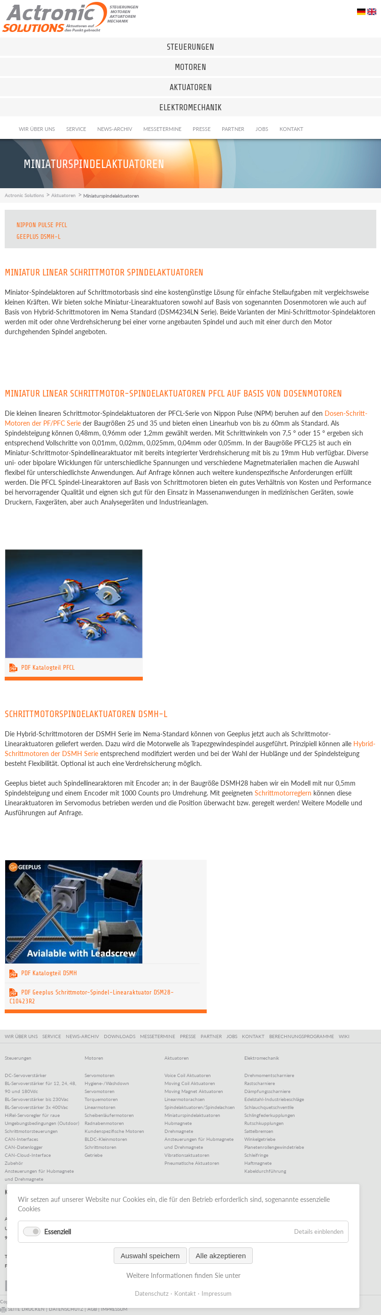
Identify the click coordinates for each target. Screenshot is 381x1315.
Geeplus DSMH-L (38, 236)
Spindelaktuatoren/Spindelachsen (199, 1107)
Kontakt (291, 129)
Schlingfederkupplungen (269, 1115)
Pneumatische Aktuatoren (191, 1163)
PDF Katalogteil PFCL (42, 667)
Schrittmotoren (101, 1147)
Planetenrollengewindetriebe (274, 1147)
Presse (201, 129)
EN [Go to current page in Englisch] (371, 11)
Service (76, 129)
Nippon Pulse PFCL (41, 225)
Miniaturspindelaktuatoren (192, 1115)
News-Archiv (114, 129)
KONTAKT (254, 1036)
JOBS (233, 1036)
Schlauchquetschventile (269, 1107)
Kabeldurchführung (265, 1171)
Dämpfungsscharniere (267, 1091)
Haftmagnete (258, 1163)
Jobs (262, 129)
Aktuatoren (63, 195)
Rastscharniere (259, 1083)
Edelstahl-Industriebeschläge (274, 1099)
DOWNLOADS (121, 1036)
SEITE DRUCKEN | (24, 1309)
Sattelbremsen (258, 1131)
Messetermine (162, 129)
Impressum (217, 1293)
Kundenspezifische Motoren (114, 1131)
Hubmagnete (178, 1123)
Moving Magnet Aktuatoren (193, 1091)
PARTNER (213, 1036)
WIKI (344, 1036)
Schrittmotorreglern (283, 793)
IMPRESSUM (114, 1309)
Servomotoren (100, 1075)
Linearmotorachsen (184, 1099)
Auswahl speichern (150, 1256)
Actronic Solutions (24, 195)
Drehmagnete (178, 1131)
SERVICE (53, 1036)
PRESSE (189, 1036)
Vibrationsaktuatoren (187, 1155)
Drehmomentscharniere (269, 1075)
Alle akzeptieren (221, 1256)
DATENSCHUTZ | (68, 1309)
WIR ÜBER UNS (22, 1036)
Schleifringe (256, 1155)
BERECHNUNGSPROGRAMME (303, 1036)
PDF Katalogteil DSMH (43, 973)
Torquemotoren (101, 1099)
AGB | (94, 1309)
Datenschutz (152, 1293)
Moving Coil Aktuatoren (189, 1083)
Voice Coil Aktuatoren (187, 1075)
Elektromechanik (261, 1058)
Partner (233, 129)
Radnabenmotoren (104, 1123)
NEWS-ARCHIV (84, 1036)
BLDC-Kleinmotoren (106, 1139)
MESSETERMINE (159, 1036)
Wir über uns (37, 129)
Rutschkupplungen (264, 1123)
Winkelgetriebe (259, 1139)
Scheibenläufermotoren (109, 1115)
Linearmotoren (100, 1107)
